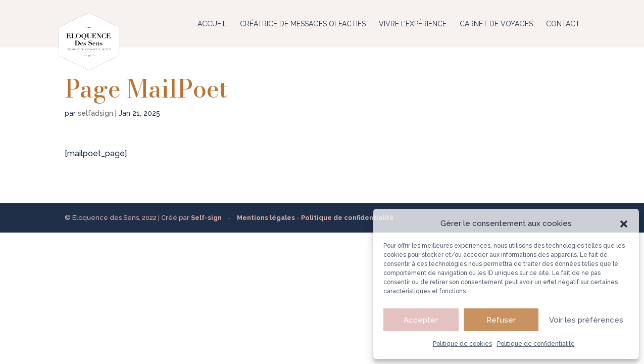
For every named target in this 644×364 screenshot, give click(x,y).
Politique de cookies (462, 343)
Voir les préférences (586, 320)
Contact (563, 24)
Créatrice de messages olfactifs (303, 24)
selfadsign (95, 113)
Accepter (421, 320)
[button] (624, 224)
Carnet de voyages (496, 24)
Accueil (212, 24)
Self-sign (206, 217)
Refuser (501, 320)
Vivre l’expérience (413, 24)
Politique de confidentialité (536, 343)
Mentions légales (266, 217)
